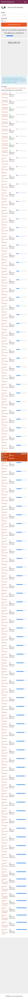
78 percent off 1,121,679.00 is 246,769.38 (5, 753)
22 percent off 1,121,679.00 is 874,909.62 (5, 265)
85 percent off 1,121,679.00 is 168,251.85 (5, 814)
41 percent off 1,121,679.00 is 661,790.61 (5, 430)
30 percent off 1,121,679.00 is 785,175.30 (5, 335)
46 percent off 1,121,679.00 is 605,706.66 (5, 474)
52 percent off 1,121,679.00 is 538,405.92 (5, 526)
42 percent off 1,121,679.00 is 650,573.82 (5, 439)
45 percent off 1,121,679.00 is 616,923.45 (5, 465)
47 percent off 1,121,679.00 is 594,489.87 (5, 483)
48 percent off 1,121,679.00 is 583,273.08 (5, 491)
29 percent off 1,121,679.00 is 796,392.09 (5, 326)
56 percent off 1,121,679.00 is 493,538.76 (5, 561)
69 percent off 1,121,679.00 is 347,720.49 (5, 674)
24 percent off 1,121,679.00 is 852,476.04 (5, 283)
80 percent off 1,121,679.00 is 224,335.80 (5, 770)
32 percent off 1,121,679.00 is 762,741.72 (5, 352)
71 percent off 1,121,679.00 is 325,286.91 (5, 692)
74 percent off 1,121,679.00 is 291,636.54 (5, 718)
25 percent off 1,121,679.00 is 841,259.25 (5, 291)
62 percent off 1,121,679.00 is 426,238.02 (5, 613)
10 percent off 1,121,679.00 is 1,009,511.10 (5, 161)
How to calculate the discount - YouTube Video (15, 88)
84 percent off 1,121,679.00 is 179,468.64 (5, 805)
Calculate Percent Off (14, 24)
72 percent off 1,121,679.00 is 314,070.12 (5, 700)
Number (3, 12)
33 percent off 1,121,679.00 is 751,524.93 (5, 361)
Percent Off (4, 18)
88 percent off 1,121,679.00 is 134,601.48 (5, 840)
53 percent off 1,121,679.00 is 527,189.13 (5, 535)
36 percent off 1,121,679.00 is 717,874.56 (5, 387)
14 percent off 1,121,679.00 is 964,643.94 (5, 195)
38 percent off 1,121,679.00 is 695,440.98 (5, 404)
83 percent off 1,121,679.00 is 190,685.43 (5, 796)
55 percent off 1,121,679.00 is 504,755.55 (5, 552)
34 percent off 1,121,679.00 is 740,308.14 (5, 370)
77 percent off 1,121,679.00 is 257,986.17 (5, 744)
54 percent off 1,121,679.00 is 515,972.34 (5, 544)
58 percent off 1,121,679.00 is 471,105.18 (5, 578)
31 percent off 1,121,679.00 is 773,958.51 (5, 343)
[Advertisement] (14, 61)
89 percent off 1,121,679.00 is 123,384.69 (5, 848)
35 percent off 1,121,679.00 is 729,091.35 (5, 378)
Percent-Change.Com (7, 2)
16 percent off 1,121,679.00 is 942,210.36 (5, 213)
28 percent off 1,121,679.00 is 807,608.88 (5, 317)
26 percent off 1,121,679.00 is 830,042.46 (5, 300)
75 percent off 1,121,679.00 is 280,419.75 (5, 726)
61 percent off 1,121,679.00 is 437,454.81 (5, 605)
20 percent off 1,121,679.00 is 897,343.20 (5, 248)
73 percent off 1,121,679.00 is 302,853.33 (5, 709)
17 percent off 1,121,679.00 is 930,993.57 (5, 222)
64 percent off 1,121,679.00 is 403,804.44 (5, 631)
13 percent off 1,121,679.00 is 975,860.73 (5, 187)
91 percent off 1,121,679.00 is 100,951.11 (5, 866)
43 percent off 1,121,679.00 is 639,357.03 (5, 448)
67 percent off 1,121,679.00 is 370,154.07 (5, 657)
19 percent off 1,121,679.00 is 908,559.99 (5, 239)
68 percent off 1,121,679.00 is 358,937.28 (5, 666)
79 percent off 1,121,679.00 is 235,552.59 (5, 761)
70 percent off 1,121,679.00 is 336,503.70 (5, 683)
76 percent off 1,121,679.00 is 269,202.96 (5, 735)
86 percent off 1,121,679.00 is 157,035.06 (5, 822)
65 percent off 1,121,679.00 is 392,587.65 (5, 639)
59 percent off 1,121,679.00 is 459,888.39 (5, 587)
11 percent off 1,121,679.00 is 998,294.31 (5, 169)
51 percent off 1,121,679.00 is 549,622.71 (5, 518)
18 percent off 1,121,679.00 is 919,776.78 (5, 230)
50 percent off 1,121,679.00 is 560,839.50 (5, 509)
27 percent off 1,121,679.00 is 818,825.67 (5, 309)
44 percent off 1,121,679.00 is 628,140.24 (5, 457)
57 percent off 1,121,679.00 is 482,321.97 (5, 570)
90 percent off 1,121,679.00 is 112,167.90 (5, 857)
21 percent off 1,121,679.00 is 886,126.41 (5, 256)
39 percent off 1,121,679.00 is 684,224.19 (5, 413)
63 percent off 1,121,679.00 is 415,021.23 (5, 622)
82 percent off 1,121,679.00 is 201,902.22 (5, 787)
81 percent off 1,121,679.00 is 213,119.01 (5, 779)
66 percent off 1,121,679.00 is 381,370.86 (5, 648)
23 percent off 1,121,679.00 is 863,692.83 (5, 274)
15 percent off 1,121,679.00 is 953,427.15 (5, 204)
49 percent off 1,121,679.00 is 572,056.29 (5, 500)
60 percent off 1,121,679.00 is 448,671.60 (5, 596)
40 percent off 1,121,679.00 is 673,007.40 (5, 422)
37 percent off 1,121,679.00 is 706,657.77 (5, 396)
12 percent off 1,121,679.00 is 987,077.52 (5, 178)
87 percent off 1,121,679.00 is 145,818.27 (5, 831)
